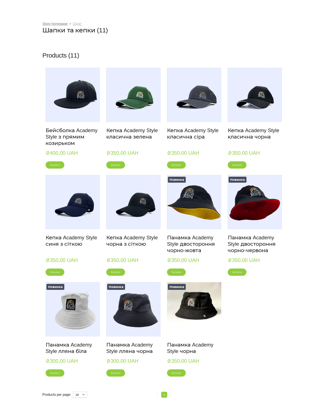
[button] (55, 165)
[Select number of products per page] (80, 395)
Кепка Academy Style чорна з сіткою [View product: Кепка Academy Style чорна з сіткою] (132, 241)
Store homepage (55, 24)
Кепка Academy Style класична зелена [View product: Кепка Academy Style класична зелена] (132, 133)
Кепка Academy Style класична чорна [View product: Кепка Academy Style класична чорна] (253, 133)
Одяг (77, 24)
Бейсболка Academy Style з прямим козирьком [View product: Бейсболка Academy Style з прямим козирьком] (72, 136)
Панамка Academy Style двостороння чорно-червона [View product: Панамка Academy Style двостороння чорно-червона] (252, 244)
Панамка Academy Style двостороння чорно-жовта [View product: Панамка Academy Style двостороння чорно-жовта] (191, 244)
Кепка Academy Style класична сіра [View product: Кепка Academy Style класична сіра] (193, 133)
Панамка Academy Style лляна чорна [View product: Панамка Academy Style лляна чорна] (129, 348)
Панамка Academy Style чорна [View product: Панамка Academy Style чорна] (190, 348)
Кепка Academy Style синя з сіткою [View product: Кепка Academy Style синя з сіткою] (71, 241)
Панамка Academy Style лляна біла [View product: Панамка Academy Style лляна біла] (69, 348)
